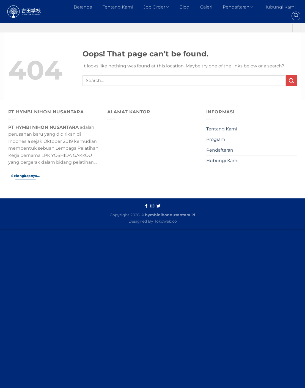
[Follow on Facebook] (146, 206)
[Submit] (291, 80)
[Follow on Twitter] (158, 206)
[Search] (296, 16)
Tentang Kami (118, 7)
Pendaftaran (238, 7)
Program (215, 139)
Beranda (83, 7)
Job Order (156, 7)
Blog (184, 7)
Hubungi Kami (279, 7)
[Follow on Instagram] (152, 206)
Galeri (206, 7)
